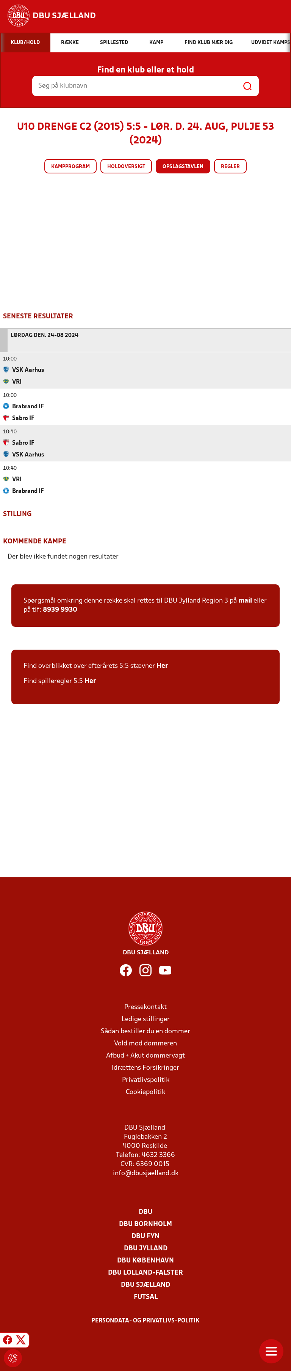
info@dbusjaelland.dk (145, 1173)
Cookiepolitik (145, 1092)
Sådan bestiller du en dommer (145, 1031)
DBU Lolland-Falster (145, 1272)
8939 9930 (60, 609)
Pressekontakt (145, 1007)
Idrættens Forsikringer (145, 1067)
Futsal (146, 1297)
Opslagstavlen (183, 166)
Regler (230, 166)
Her (162, 666)
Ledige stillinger (146, 1019)
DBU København (145, 1260)
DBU (145, 1212)
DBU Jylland (145, 1248)
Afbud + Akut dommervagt (145, 1055)
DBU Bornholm (145, 1224)
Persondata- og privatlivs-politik (145, 1320)
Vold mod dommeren (145, 1043)
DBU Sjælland (145, 1284)
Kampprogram (70, 166)
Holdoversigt (126, 166)
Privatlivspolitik (145, 1080)
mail (245, 600)
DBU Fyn (145, 1236)
